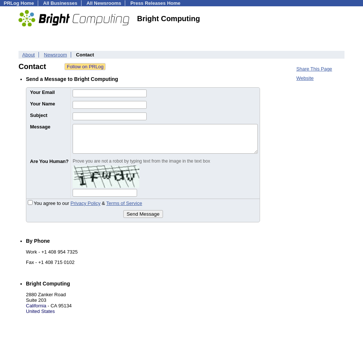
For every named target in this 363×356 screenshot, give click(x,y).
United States (40, 311)
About (28, 55)
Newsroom (55, 55)
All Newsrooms (103, 3)
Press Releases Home (155, 3)
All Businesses (60, 3)
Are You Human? (49, 161)
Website (305, 78)
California (36, 305)
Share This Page (314, 69)
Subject (38, 115)
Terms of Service (124, 203)
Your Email (42, 92)
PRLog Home (19, 3)
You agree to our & (85, 203)
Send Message (143, 214)
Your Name (42, 104)
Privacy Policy (85, 203)
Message (40, 127)
